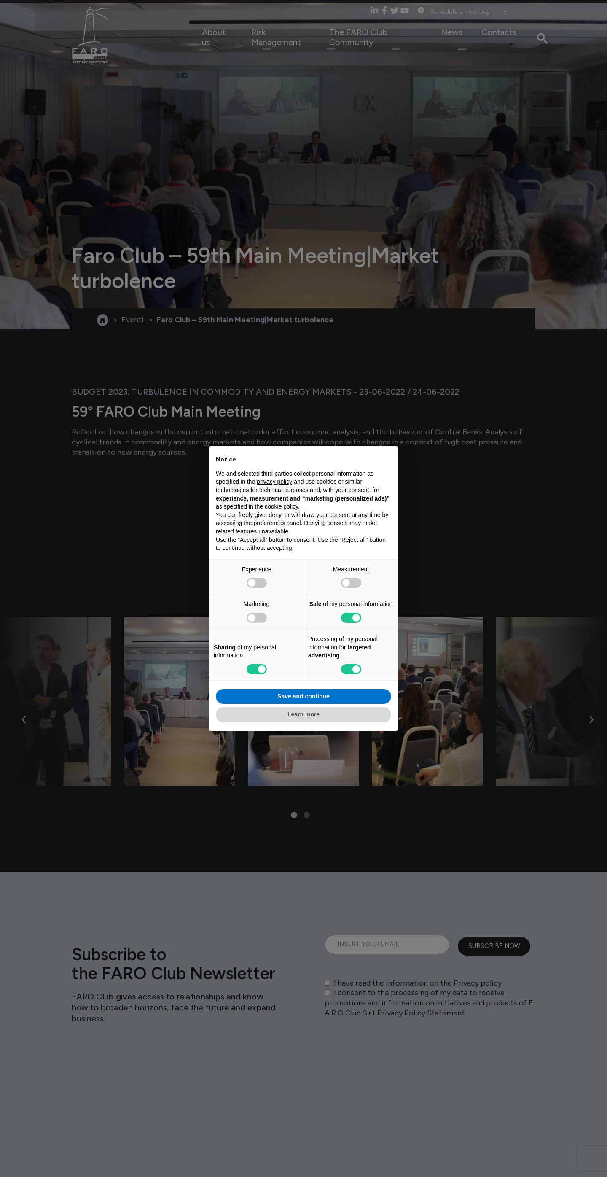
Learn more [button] (303, 714)
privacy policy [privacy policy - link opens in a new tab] (274, 481)
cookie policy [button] (281, 506)
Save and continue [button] (303, 696)
